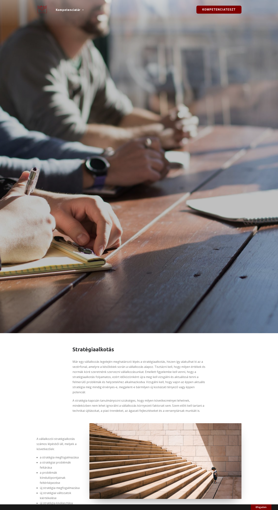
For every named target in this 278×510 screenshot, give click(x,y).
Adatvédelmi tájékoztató (210, 487)
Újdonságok (152, 476)
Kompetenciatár (70, 9)
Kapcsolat (201, 492)
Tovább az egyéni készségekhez (108, 416)
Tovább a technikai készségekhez (171, 416)
